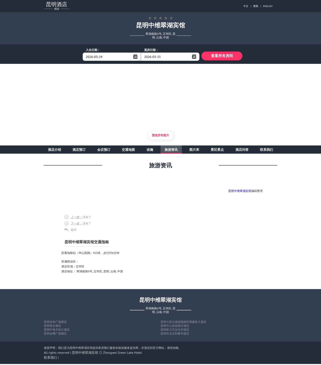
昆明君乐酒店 (52, 327)
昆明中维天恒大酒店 (57, 330)
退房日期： (151, 50)
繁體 (255, 6)
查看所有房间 (222, 56)
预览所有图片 (160, 136)
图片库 (194, 151)
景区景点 (217, 151)
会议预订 (103, 151)
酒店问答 (242, 151)
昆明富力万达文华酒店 (174, 330)
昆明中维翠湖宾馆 (239, 192)
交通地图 (128, 151)
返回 (73, 231)
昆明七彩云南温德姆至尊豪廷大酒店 (183, 323)
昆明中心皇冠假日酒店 (174, 327)
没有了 (81, 218)
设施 (150, 151)
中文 (245, 6)
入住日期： (93, 50)
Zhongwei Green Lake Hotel (122, 353)
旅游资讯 (171, 151)
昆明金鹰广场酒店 (55, 334)
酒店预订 (79, 151)
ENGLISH (267, 6)
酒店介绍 (54, 151)
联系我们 (266, 151)
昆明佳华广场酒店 (55, 323)
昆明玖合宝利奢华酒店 (174, 334)
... (135, 56)
